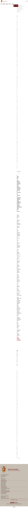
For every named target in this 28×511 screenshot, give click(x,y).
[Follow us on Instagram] (17, 502)
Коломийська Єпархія (4, 492)
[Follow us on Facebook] (12, 502)
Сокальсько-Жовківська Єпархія (5, 490)
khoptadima (18, 171)
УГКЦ (17, 12)
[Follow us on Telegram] (13, 502)
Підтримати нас (14, 499)
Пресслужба (19, 11)
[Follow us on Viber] (15, 502)
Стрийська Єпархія (3, 489)
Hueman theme (19, 509)
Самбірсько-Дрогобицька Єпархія (5, 488)
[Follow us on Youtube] (10, 502)
